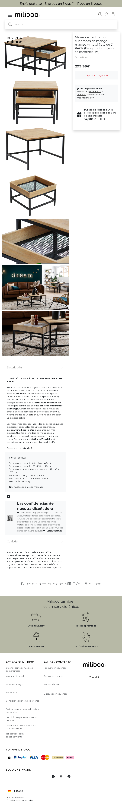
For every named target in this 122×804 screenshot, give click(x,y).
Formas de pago (14, 684)
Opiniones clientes (53, 676)
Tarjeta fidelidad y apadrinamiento (15, 735)
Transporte (11, 692)
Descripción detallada (84, 57)
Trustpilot (94, 677)
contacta (81, 94)
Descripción (14, 367)
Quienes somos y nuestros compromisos (19, 669)
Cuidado (12, 541)
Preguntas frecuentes (55, 668)
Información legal (15, 676)
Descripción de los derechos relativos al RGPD (20, 727)
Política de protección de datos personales (22, 710)
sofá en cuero (36, 415)
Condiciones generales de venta (22, 701)
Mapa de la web (52, 684)
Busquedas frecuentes (55, 694)
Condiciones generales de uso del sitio (21, 719)
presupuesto (94, 91)
